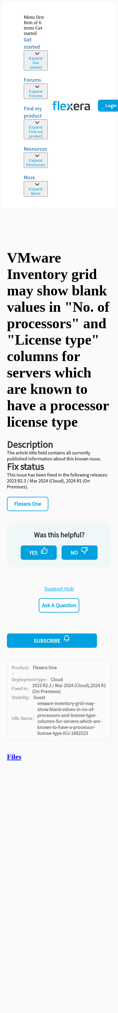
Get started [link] (32, 43)
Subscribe (52, 639)
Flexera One (27, 503)
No (79, 551)
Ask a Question (59, 605)
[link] (36, 42)
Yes (38, 551)
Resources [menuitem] (35, 148)
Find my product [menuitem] (33, 112)
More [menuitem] (29, 177)
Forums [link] (32, 79)
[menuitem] (36, 122)
